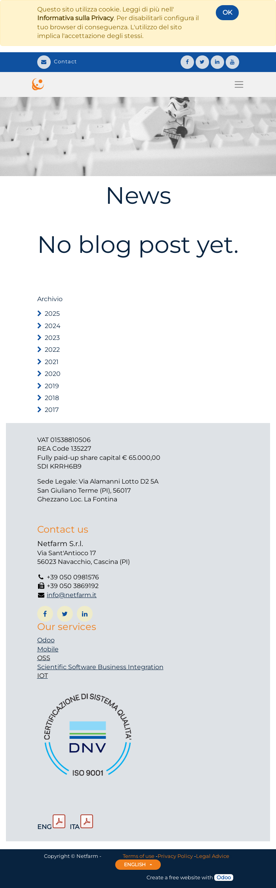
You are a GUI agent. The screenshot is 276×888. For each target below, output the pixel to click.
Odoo (46, 640)
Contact (57, 61)
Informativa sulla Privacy (75, 18)
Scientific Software (67, 667)
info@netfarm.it (72, 595)
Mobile (48, 649)
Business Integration (131, 667)
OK (227, 12)
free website (184, 877)
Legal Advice (212, 856)
